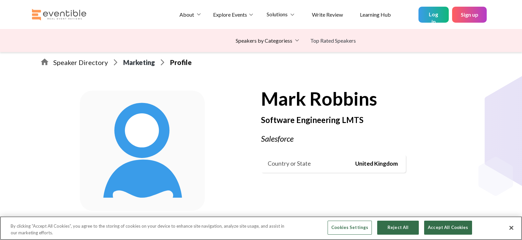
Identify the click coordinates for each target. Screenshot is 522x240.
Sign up (469, 14)
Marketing (139, 62)
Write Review (327, 14)
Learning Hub (375, 14)
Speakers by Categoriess (264, 40)
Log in (433, 17)
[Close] (511, 227)
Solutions (277, 14)
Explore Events (230, 14)
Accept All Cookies (448, 227)
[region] (261, 228)
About (186, 14)
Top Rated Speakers (333, 40)
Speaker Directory (80, 62)
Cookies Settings (349, 227)
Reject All (398, 227)
